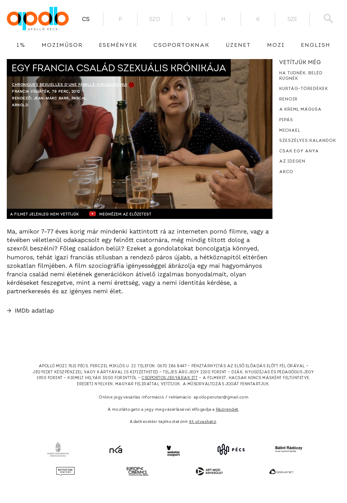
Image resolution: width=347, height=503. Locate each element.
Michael (289, 131)
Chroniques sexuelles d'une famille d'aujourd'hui (69, 84)
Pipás (286, 120)
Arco (286, 172)
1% (21, 45)
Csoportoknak (181, 45)
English (315, 45)
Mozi (276, 45)
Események (118, 45)
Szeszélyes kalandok (307, 141)
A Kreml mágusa (300, 110)
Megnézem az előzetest (138, 213)
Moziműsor (62, 45)
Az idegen (292, 162)
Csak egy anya (299, 151)
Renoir (288, 99)
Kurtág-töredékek (303, 89)
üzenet (238, 45)
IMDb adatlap (30, 310)
